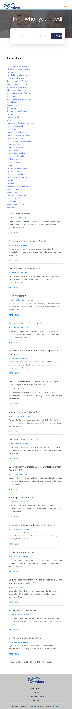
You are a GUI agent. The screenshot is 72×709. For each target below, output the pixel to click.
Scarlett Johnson (16, 416)
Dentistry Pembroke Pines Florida (25, 268)
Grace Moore (15, 327)
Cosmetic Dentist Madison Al (23, 439)
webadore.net (31, 706)
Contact (36, 700)
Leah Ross (14, 389)
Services (36, 692)
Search (59, 36)
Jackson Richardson (17, 300)
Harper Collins (15, 529)
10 (39, 662)
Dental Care (24, 218)
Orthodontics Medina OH (21, 552)
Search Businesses (36, 696)
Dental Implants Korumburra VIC (25, 638)
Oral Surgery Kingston (20, 214)
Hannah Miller (15, 358)
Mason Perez (15, 556)
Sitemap (57, 706)
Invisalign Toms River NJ (21, 498)
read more (13, 233)
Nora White (14, 272)
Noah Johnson (15, 615)
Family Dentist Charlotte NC (23, 610)
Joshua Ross (15, 443)
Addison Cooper (15, 245)
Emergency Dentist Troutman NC (25, 323)
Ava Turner (14, 474)
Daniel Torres (15, 587)
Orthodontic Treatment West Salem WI (28, 241)
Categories (36, 689)
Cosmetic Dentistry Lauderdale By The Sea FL (32, 525)
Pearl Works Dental (18, 296)
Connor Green (15, 502)
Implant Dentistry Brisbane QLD (24, 412)
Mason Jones (15, 218)
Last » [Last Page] (49, 662)
